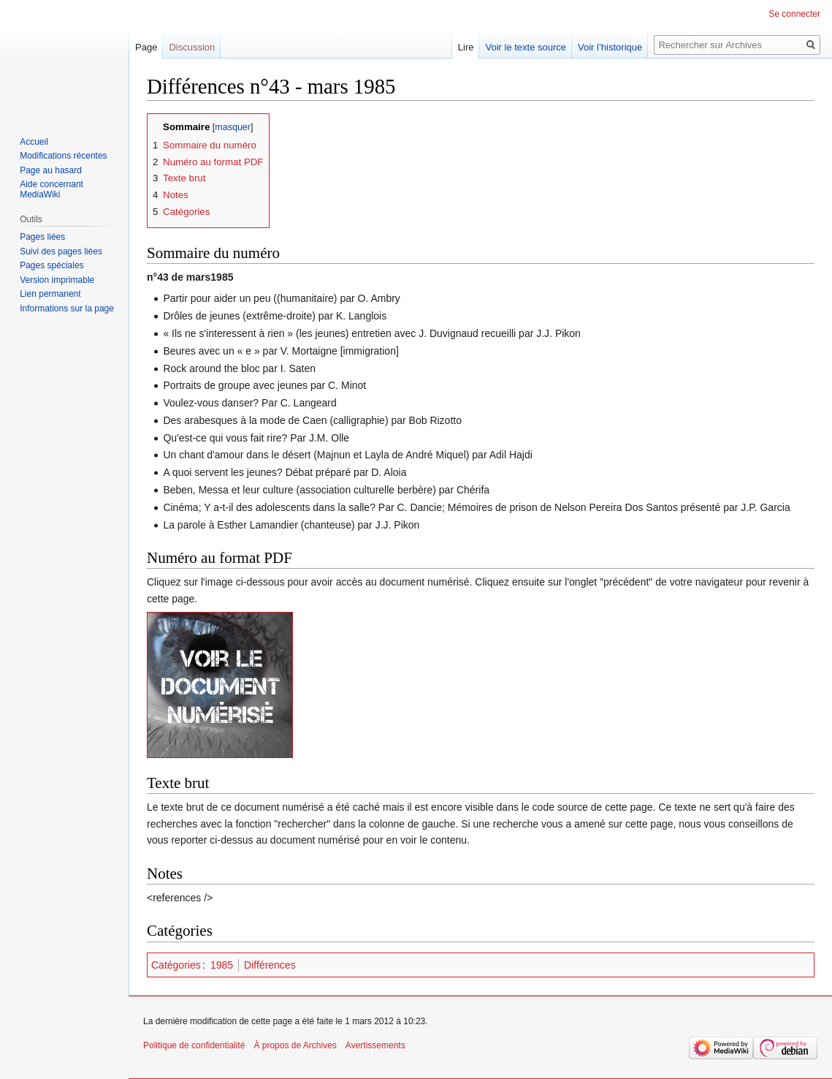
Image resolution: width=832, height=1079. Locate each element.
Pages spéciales (51, 265)
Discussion (192, 47)
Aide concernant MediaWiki (51, 189)
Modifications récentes (63, 156)
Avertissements (375, 1045)
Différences (270, 965)
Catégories (176, 965)
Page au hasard (51, 170)
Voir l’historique (610, 47)
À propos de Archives (294, 1045)
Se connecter (794, 14)
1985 (221, 965)
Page (146, 47)
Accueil (34, 142)
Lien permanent (50, 294)
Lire (466, 47)
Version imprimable (57, 280)
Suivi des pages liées (61, 251)
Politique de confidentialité (194, 1045)
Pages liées (42, 237)
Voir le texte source (525, 47)
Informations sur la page (67, 308)
